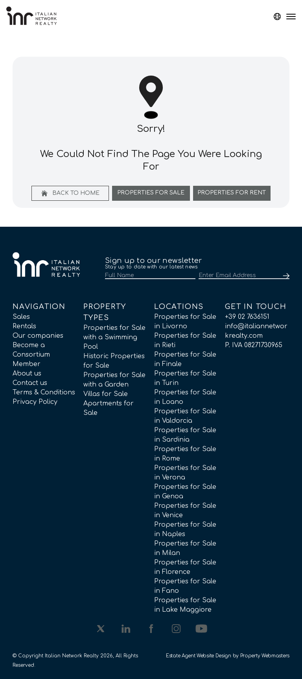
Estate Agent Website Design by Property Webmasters (227, 656)
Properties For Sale (150, 193)
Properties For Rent (231, 193)
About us (27, 373)
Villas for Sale (105, 394)
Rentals (24, 326)
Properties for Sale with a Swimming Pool (114, 337)
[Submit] (284, 276)
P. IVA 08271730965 (253, 345)
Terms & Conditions (44, 392)
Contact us (30, 383)
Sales (21, 316)
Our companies (38, 335)
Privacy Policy (35, 401)
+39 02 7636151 (247, 316)
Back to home (70, 193)
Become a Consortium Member (31, 355)
